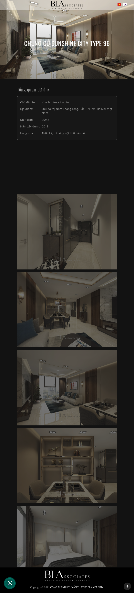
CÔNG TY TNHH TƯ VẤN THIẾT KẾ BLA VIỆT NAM (76, 587)
